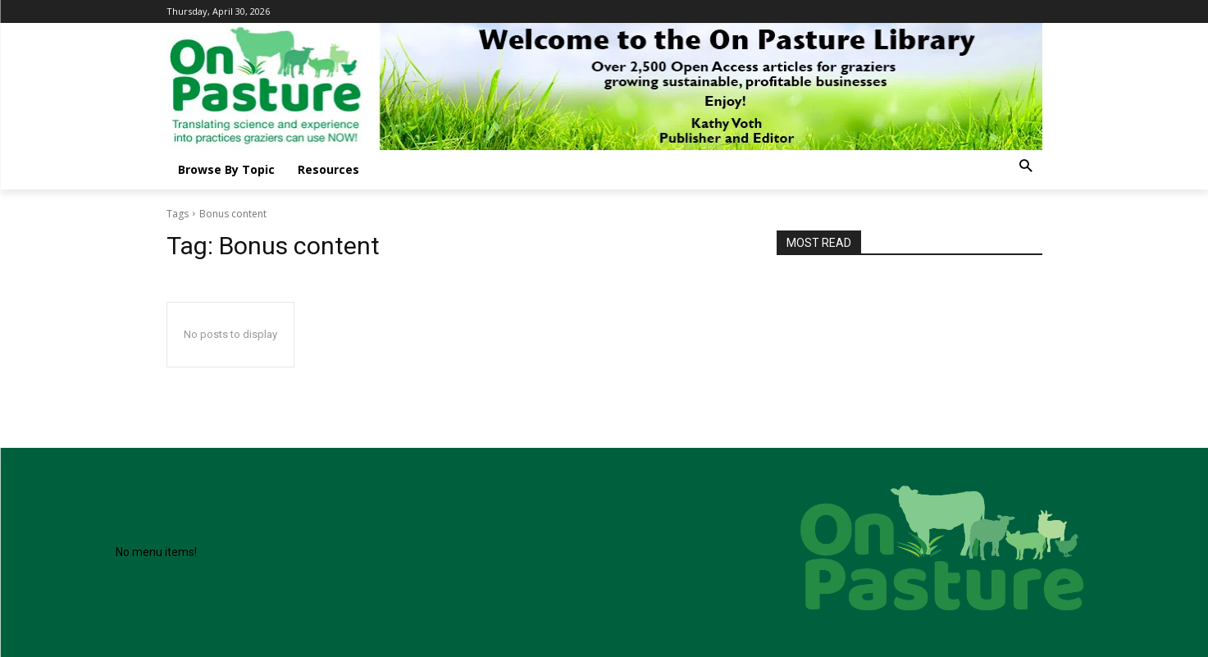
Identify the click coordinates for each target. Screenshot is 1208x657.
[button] (1025, 167)
